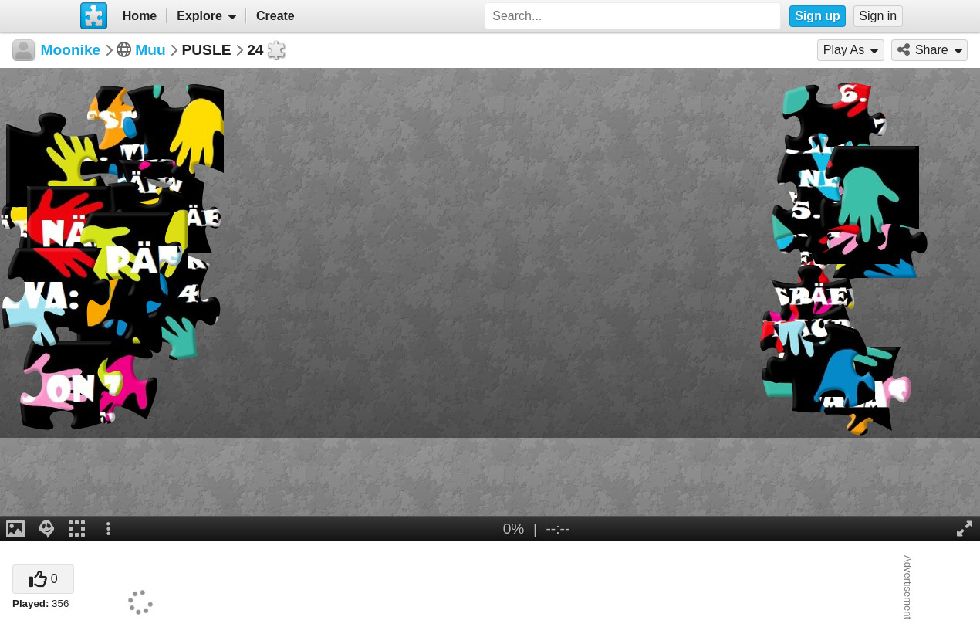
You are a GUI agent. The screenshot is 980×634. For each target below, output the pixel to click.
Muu (150, 50)
